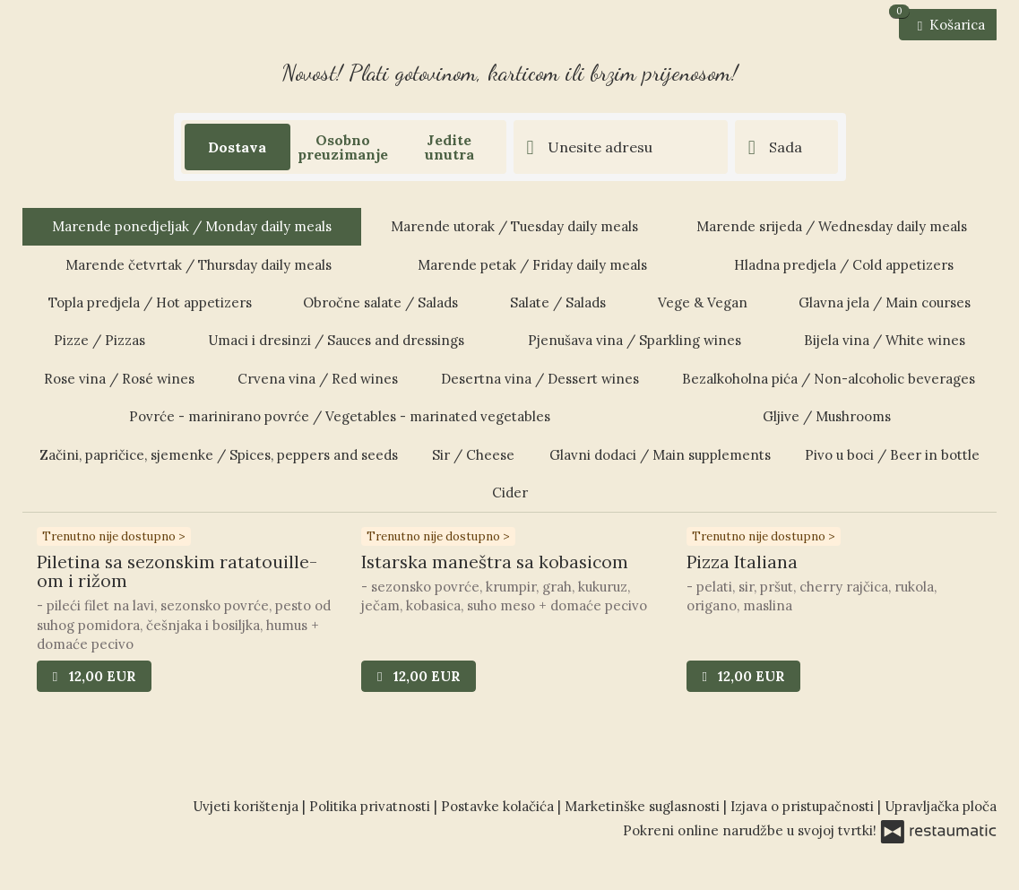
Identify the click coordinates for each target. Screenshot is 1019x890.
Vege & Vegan (702, 302)
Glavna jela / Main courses (885, 302)
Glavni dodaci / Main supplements (660, 454)
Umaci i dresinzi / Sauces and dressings (336, 340)
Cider (510, 492)
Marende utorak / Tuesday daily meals (514, 226)
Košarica (942, 21)
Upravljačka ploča (941, 806)
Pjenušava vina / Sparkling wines (634, 340)
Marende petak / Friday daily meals (532, 264)
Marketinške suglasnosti (644, 806)
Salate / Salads (558, 302)
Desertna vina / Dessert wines (540, 378)
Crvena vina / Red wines (317, 378)
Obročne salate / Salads (380, 302)
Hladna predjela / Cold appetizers (844, 264)
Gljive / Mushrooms (827, 416)
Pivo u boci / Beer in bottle (892, 454)
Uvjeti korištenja (247, 806)
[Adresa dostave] (621, 147)
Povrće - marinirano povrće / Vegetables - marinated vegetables (339, 416)
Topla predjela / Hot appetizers (150, 302)
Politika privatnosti (371, 806)
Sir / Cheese (473, 454)
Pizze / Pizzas (99, 340)
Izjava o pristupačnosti (803, 806)
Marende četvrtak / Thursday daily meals (198, 264)
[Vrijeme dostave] (787, 147)
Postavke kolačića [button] (499, 806)
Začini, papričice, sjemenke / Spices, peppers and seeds (218, 454)
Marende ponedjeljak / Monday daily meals (192, 226)
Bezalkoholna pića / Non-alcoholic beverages (828, 378)
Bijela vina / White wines (884, 340)
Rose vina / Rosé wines (119, 378)
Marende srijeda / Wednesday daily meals (831, 226)
